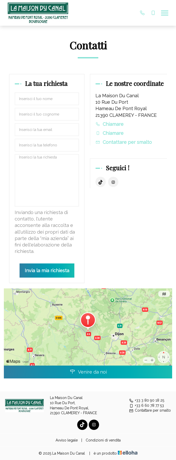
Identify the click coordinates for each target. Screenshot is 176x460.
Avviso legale (67, 440)
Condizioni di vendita (103, 440)
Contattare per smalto (127, 142)
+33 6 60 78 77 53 (146, 405)
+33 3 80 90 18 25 (146, 400)
